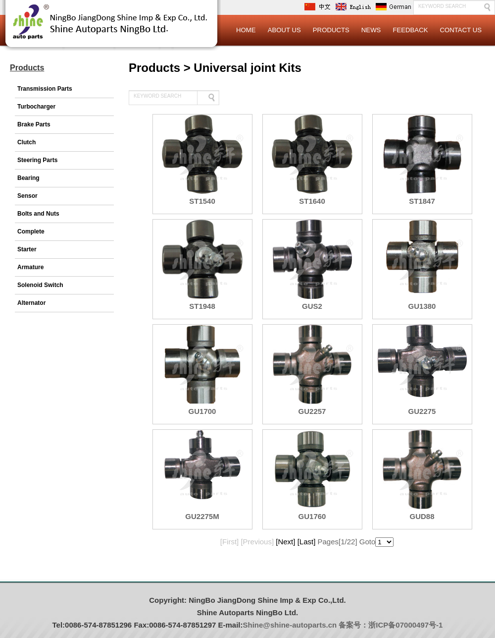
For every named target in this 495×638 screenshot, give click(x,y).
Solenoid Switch (40, 285)
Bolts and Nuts (38, 213)
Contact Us (461, 30)
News (371, 30)
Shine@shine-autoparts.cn (290, 625)
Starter (27, 249)
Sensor (27, 195)
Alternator (31, 302)
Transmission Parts (44, 88)
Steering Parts (37, 160)
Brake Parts (33, 124)
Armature (30, 267)
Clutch (26, 142)
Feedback (410, 30)
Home (246, 30)
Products (331, 30)
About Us (284, 30)
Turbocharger (36, 106)
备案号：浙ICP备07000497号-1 (391, 625)
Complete (31, 231)
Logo (111, 29)
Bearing (28, 177)
